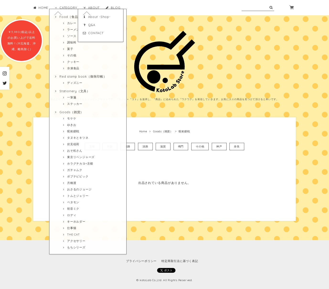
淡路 (145, 146)
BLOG (113, 8)
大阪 (110, 146)
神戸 (219, 146)
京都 (92, 146)
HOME (40, 8)
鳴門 (181, 146)
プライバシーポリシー (141, 261)
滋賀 (163, 146)
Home (143, 131)
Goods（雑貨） (163, 131)
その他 (200, 146)
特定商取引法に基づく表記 (179, 261)
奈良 (237, 146)
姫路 (128, 146)
